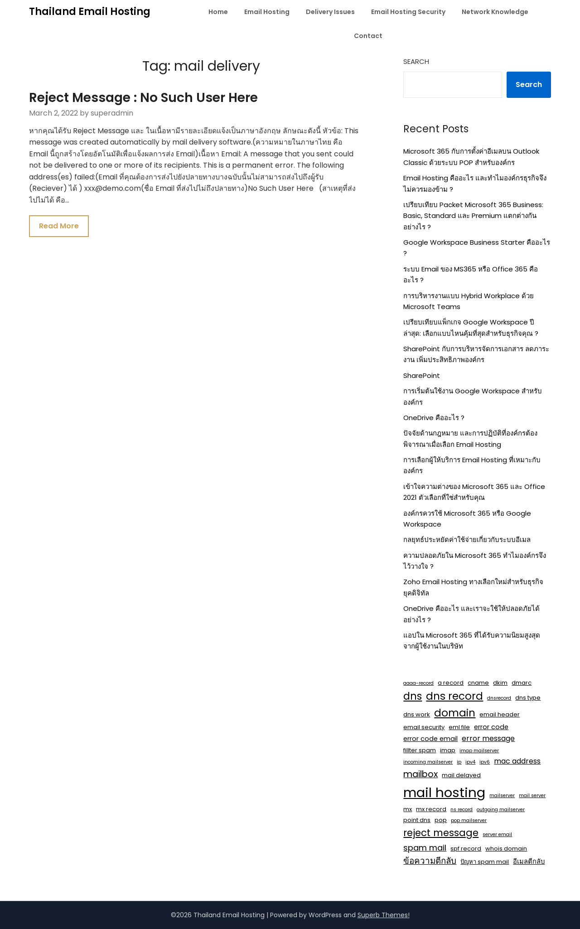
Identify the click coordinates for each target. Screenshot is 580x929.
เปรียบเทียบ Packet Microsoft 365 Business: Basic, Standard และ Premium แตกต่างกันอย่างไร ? (473, 216)
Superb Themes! (384, 914)
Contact (368, 35)
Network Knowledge (495, 11)
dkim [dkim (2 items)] (500, 682)
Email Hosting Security (408, 11)
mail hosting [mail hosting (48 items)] (444, 792)
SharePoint (421, 375)
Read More (59, 226)
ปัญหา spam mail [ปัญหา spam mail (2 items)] (484, 861)
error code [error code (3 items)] (491, 726)
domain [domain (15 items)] (454, 713)
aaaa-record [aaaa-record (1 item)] (418, 683)
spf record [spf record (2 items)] (465, 848)
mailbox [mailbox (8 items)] (420, 774)
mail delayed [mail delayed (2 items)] (461, 775)
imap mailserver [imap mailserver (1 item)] (479, 750)
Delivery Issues (330, 11)
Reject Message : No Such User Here (143, 97)
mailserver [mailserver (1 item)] (502, 795)
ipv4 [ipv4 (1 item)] (470, 762)
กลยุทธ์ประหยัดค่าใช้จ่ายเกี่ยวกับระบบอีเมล (467, 539)
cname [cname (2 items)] (478, 682)
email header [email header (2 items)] (499, 714)
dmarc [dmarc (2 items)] (522, 682)
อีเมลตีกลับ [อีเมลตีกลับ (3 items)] (529, 861)
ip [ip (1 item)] (459, 762)
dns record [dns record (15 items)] (454, 696)
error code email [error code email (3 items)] (430, 738)
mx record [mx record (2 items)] (431, 809)
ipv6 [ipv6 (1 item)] (484, 762)
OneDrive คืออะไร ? (433, 417)
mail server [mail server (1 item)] (532, 795)
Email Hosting (267, 11)
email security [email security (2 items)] (424, 727)
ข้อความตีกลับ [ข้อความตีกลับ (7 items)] (429, 861)
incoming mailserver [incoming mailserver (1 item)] (428, 762)
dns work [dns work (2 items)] (416, 714)
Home (218, 11)
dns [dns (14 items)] (412, 696)
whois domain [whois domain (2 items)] (506, 848)
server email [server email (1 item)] (497, 834)
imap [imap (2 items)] (447, 750)
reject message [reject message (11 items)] (440, 832)
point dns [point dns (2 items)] (416, 820)
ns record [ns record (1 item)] (461, 809)
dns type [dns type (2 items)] (528, 697)
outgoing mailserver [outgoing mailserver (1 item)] (501, 809)
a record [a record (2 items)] (451, 682)
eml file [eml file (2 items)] (459, 727)
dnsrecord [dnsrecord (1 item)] (499, 698)
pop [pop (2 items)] (441, 820)
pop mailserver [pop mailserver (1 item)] (469, 820)
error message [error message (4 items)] (488, 738)
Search (416, 61)
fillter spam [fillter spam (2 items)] (419, 750)
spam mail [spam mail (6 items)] (424, 847)
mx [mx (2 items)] (407, 809)
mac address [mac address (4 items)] (517, 761)
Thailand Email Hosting (89, 12)
